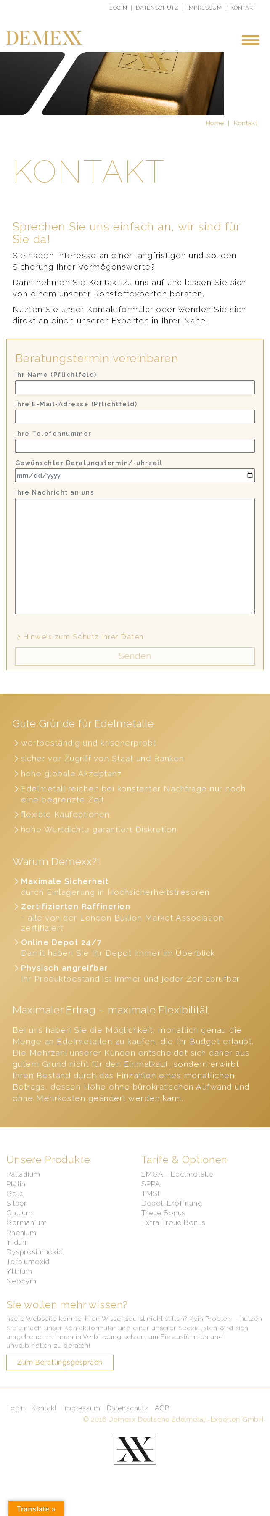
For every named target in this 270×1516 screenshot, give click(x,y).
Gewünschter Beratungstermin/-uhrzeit (135, 483)
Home (215, 136)
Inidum (17, 1255)
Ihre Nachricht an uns (135, 564)
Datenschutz (157, 8)
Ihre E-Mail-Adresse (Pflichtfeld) (135, 423)
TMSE (151, 1206)
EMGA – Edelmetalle (177, 1187)
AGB (162, 1421)
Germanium (26, 1235)
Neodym (21, 1294)
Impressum (205, 8)
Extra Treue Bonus (173, 1235)
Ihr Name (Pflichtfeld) (135, 395)
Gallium (19, 1226)
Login (118, 8)
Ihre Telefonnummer (135, 453)
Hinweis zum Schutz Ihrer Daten (79, 650)
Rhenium (21, 1245)
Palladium (23, 1187)
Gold (15, 1206)
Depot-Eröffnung (171, 1216)
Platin (16, 1196)
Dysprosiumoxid (34, 1265)
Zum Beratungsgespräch (60, 1375)
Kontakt (243, 8)
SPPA (150, 1196)
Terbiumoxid (28, 1274)
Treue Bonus (163, 1226)
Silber (16, 1216)
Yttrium (19, 1284)
